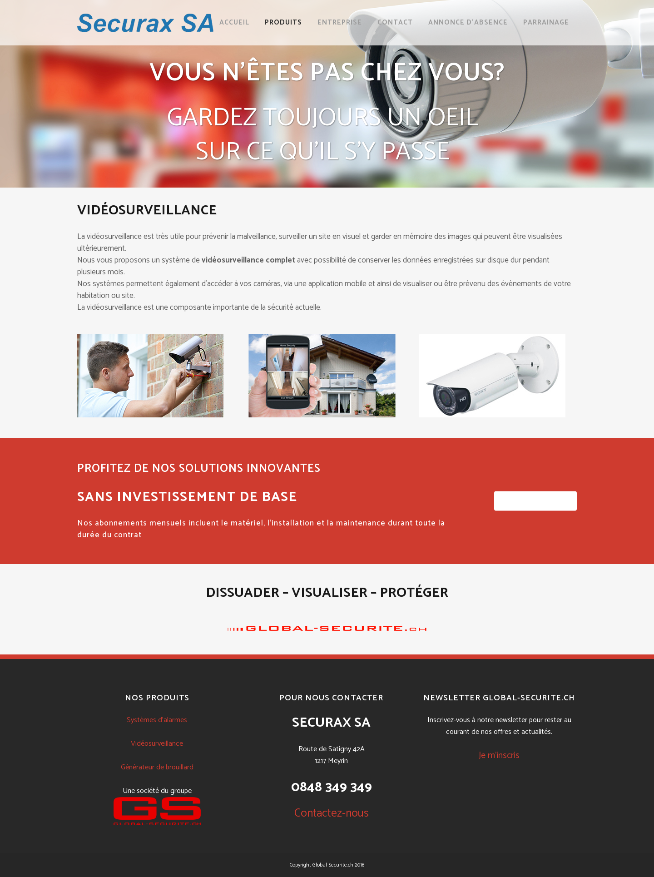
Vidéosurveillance (157, 744)
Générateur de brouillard (157, 767)
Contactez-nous (331, 813)
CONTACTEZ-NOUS (535, 501)
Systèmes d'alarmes (157, 720)
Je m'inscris (499, 755)
